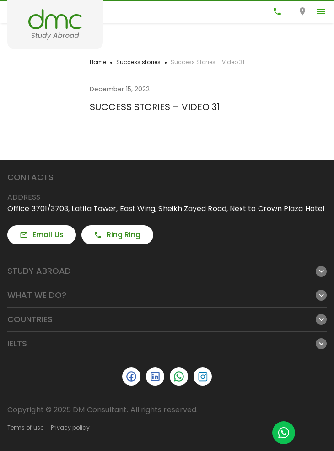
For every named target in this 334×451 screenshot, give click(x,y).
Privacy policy (70, 427)
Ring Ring (117, 234)
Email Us (42, 234)
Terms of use (25, 427)
